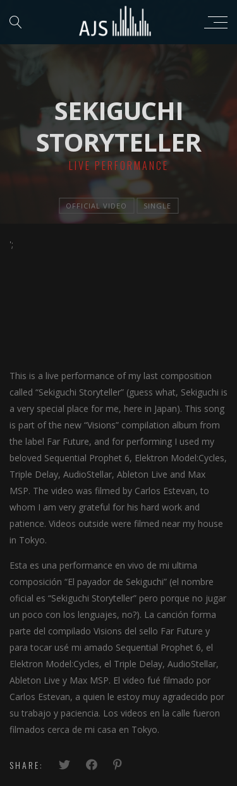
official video (96, 205)
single (157, 205)
